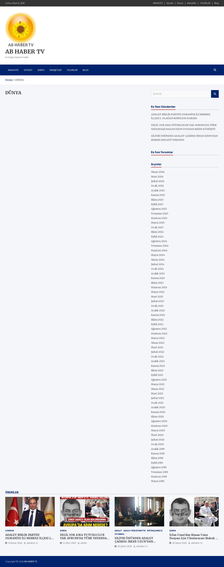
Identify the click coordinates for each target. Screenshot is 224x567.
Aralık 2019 (157, 449)
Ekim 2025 (157, 199)
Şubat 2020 (157, 439)
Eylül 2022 (157, 324)
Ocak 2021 (157, 402)
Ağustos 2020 (159, 421)
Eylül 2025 (157, 204)
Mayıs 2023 (157, 291)
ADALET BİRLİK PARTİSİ (135, 530)
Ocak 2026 (157, 185)
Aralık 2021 (158, 361)
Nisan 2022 (157, 342)
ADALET (118, 530)
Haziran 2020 (159, 425)
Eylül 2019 (157, 462)
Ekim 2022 (157, 319)
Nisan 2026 (157, 171)
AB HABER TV (24, 51)
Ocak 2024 (157, 268)
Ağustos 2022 (159, 328)
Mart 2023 (157, 296)
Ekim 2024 (157, 231)
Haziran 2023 (159, 287)
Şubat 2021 (157, 398)
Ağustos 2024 (159, 241)
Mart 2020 (157, 435)
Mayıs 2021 (157, 384)
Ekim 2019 (157, 458)
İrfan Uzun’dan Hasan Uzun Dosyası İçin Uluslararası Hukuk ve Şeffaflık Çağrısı (194, 538)
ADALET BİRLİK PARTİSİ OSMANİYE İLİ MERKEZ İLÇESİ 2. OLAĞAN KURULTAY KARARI (28, 538)
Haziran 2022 (159, 333)
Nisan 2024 (157, 259)
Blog (216, 3)
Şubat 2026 (157, 181)
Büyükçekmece (155, 530)
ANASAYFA (158, 3)
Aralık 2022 (158, 310)
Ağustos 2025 (159, 208)
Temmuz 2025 (159, 213)
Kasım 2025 (158, 195)
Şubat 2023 (157, 301)
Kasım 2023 (158, 278)
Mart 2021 (157, 393)
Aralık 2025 (158, 190)
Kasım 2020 (158, 412)
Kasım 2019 (158, 453)
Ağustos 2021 (159, 379)
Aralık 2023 (158, 273)
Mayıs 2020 (158, 430)
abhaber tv (32, 542)
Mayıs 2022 (158, 338)
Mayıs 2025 (158, 222)
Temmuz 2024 (160, 245)
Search (215, 94)
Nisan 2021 (157, 389)
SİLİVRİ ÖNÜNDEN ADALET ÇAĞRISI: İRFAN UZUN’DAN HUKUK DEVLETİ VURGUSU (134, 542)
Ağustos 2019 (159, 467)
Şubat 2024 (157, 264)
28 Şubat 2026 (124, 546)
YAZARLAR (205, 3)
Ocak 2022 (157, 356)
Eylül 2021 (157, 375)
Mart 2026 (157, 176)
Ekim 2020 (157, 416)
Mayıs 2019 (157, 481)
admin (83, 542)
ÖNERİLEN (12, 492)
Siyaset (170, 3)
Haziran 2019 (159, 476)
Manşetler (191, 3)
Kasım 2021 (158, 365)
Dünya (180, 3)
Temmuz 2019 (159, 472)
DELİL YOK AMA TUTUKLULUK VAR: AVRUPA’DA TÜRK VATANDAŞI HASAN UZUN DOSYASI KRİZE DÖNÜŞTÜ (84, 540)
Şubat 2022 (157, 351)
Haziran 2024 (159, 250)
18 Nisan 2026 (15, 542)
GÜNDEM (9, 530)
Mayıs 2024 (158, 255)
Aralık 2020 (158, 407)
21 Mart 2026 (69, 542)
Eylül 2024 (157, 236)
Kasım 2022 (158, 315)
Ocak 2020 (157, 444)
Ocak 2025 (157, 227)
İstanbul (119, 534)
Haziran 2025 (159, 218)
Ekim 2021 (157, 370)
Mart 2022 (157, 347)
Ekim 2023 (157, 282)
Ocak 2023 (157, 305)
